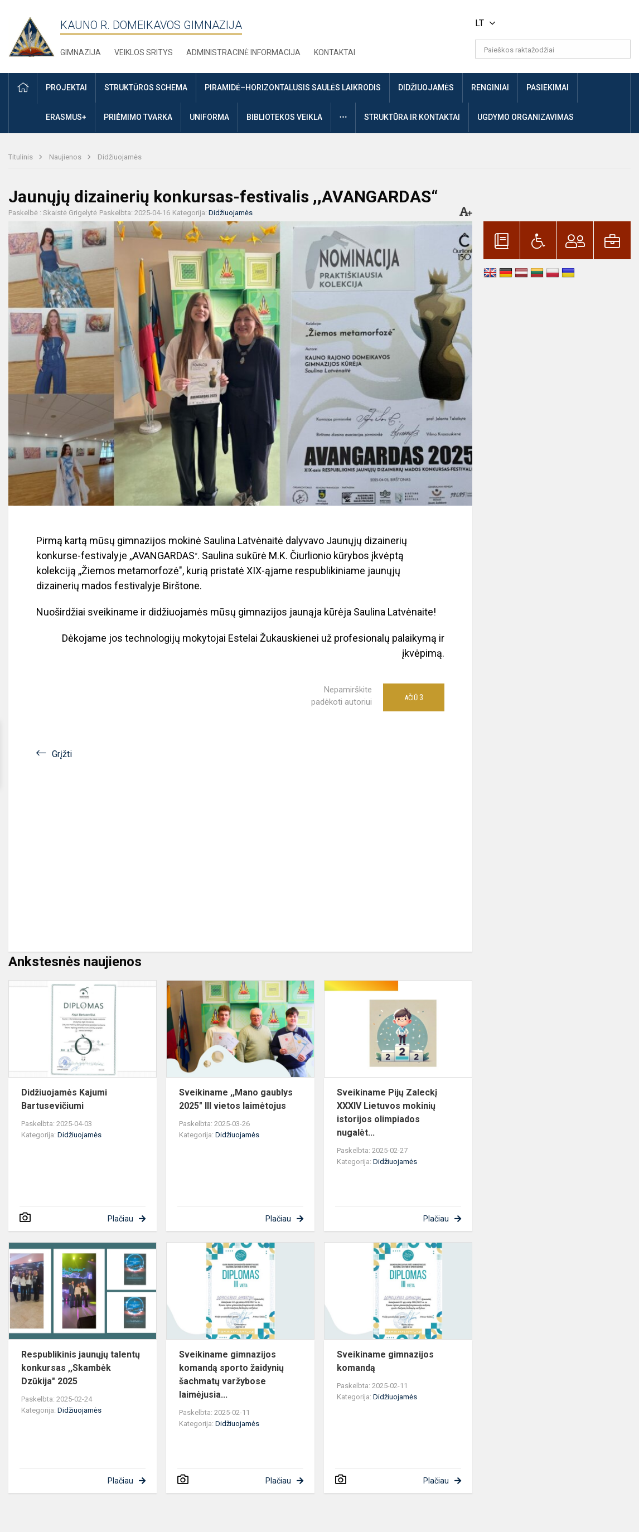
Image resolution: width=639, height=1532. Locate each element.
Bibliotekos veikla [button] (284, 117)
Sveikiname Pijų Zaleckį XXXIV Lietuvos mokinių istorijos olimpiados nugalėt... (387, 1112)
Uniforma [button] (209, 117)
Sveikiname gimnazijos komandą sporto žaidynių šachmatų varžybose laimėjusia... (231, 1374)
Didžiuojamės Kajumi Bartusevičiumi (64, 1099)
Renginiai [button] (490, 87)
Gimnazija (80, 52)
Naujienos (66, 157)
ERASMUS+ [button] (66, 117)
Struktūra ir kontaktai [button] (412, 117)
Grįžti (62, 754)
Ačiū (413, 697)
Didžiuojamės (120, 157)
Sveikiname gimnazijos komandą (385, 1361)
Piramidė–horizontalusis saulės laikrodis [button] (293, 87)
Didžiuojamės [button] (426, 87)
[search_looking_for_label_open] (618, 49)
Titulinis (21, 157)
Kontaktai (334, 52)
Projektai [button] (66, 87)
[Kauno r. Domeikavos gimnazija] (34, 33)
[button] (554, 23)
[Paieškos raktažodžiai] (553, 49)
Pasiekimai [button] (547, 87)
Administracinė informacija (243, 52)
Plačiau (120, 1218)
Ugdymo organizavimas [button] (525, 117)
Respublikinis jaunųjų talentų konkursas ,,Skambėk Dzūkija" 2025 (80, 1367)
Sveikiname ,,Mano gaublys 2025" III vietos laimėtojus (236, 1099)
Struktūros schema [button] (145, 87)
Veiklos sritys (143, 52)
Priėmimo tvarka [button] (138, 117)
